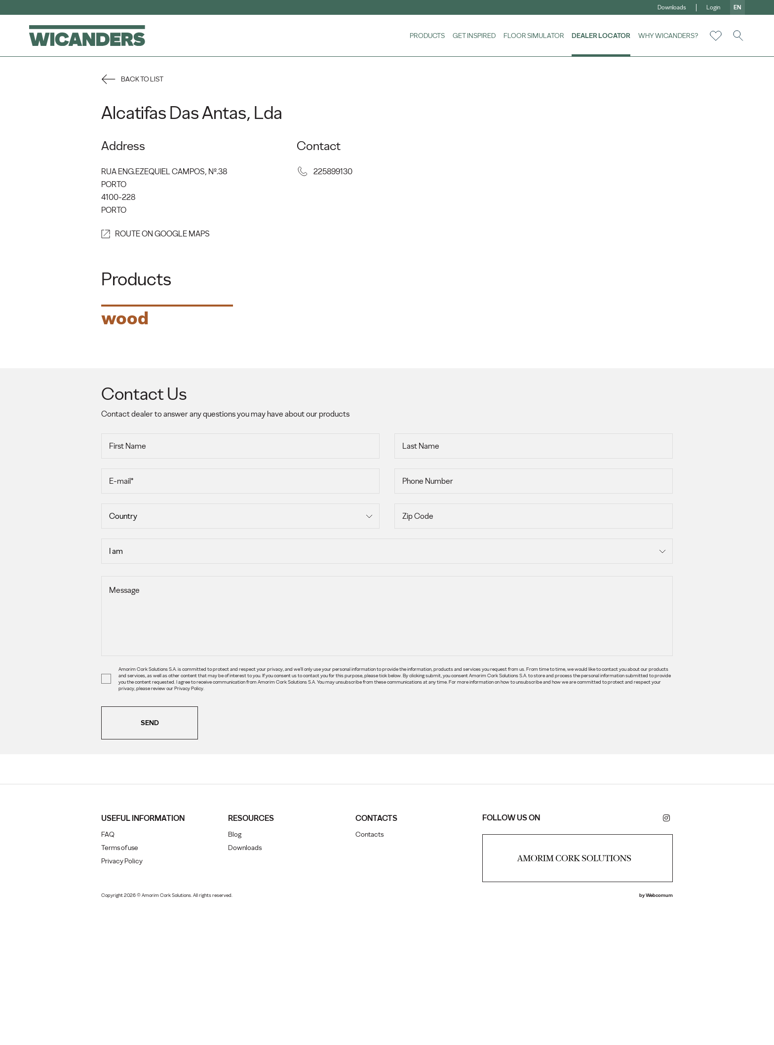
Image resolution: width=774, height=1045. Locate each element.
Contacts (369, 971)
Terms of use (122, 984)
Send (152, 859)
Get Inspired (473, 35)
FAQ (110, 971)
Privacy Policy (124, 998)
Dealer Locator (600, 35)
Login (713, 7)
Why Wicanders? (667, 35)
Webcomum (656, 1032)
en (737, 7)
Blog (236, 971)
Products (426, 35)
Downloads (671, 7)
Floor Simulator (533, 35)
